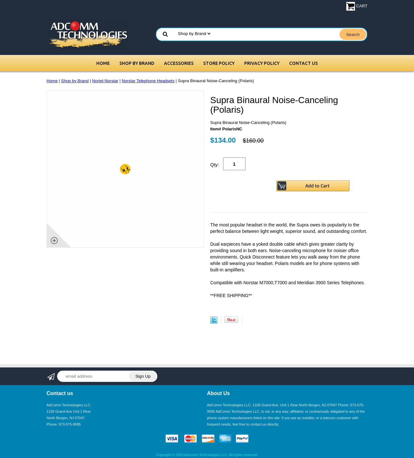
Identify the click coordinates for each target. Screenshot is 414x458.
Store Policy (219, 63)
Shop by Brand (136, 63)
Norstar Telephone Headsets (148, 80)
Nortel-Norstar (105, 80)
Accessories (179, 63)
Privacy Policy (262, 63)
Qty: (214, 164)
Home (103, 63)
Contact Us (303, 63)
